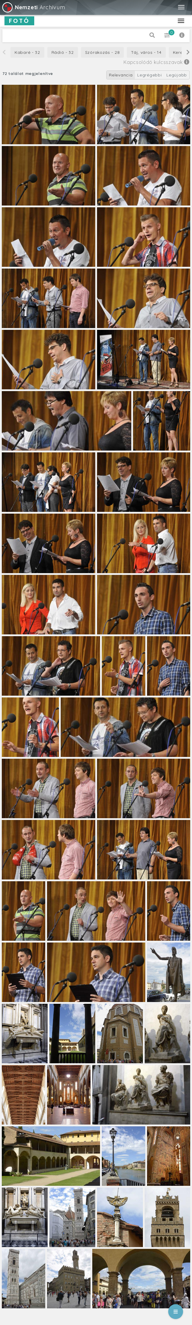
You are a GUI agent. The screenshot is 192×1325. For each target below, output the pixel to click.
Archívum (33, 7)
